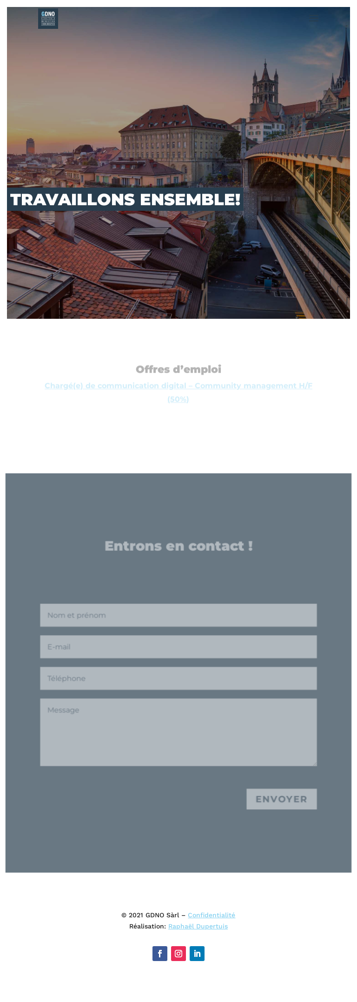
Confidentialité (211, 915)
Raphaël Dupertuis (198, 926)
